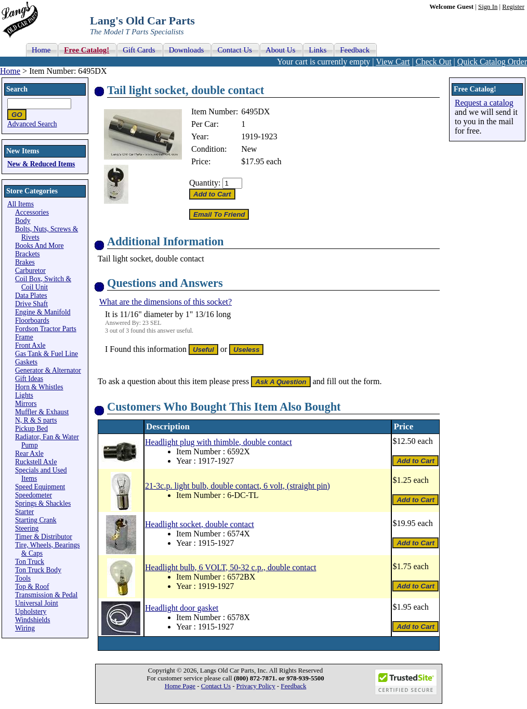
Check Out (434, 61)
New (249, 149)
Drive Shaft (31, 304)
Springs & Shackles (43, 503)
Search (17, 89)
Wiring (25, 628)
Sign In (487, 6)
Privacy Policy (255, 686)
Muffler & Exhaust (42, 412)
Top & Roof (32, 586)
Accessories (32, 212)
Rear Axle (29, 453)
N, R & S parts (36, 420)
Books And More (39, 246)
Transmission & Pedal (46, 595)
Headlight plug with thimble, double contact (218, 442)
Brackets (27, 254)
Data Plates (31, 295)
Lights (24, 395)
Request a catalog (484, 102)
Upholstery (30, 611)
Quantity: (204, 182)
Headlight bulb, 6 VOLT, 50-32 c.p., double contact (230, 567)
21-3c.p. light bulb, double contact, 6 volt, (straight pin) (237, 485)
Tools (23, 578)
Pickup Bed (31, 428)
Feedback (293, 686)
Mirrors (26, 404)
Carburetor (30, 270)
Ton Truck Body (38, 570)
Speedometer (33, 495)
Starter (24, 512)
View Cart (393, 61)
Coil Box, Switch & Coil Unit (43, 283)
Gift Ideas (29, 379)
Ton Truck (29, 562)
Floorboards (32, 320)
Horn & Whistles (39, 387)
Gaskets (26, 362)
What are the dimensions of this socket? (165, 301)
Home (10, 71)
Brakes (25, 262)
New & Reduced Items (41, 164)
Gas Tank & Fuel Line (46, 354)
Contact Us (216, 686)
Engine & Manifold (42, 312)
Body (22, 221)
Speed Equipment (40, 487)
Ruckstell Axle (36, 462)
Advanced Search (32, 124)
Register (513, 6)
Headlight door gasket (181, 607)
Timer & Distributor (43, 537)
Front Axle (30, 345)
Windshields (32, 620)
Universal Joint (36, 603)
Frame (24, 337)
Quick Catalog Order (492, 61)
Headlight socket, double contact (199, 524)
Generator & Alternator (48, 370)
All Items (20, 204)
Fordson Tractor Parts (45, 329)
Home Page (180, 686)
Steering (26, 528)
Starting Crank (36, 520)
